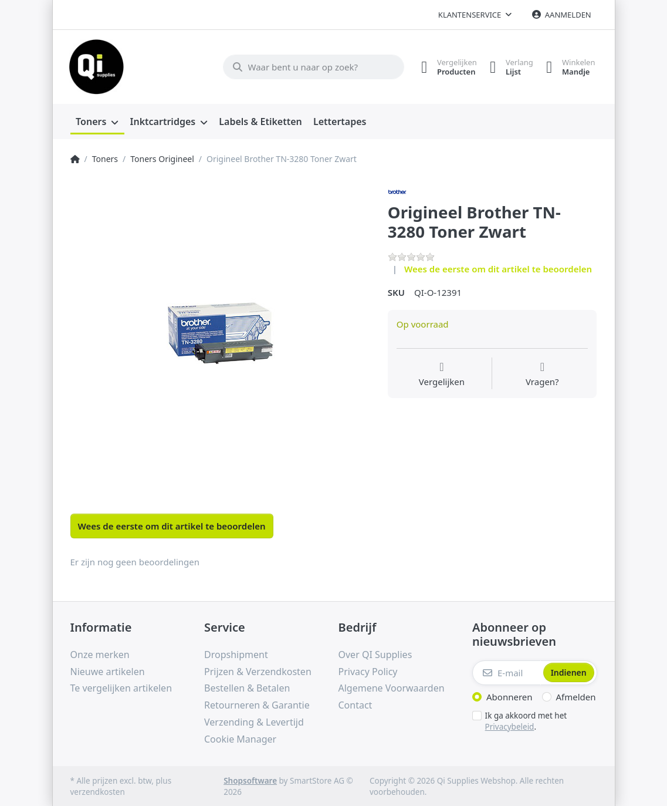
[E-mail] (506, 671)
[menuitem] (97, 120)
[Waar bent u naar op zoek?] (307, 66)
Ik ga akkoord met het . (526, 720)
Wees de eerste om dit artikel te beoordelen (498, 267)
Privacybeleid (509, 725)
